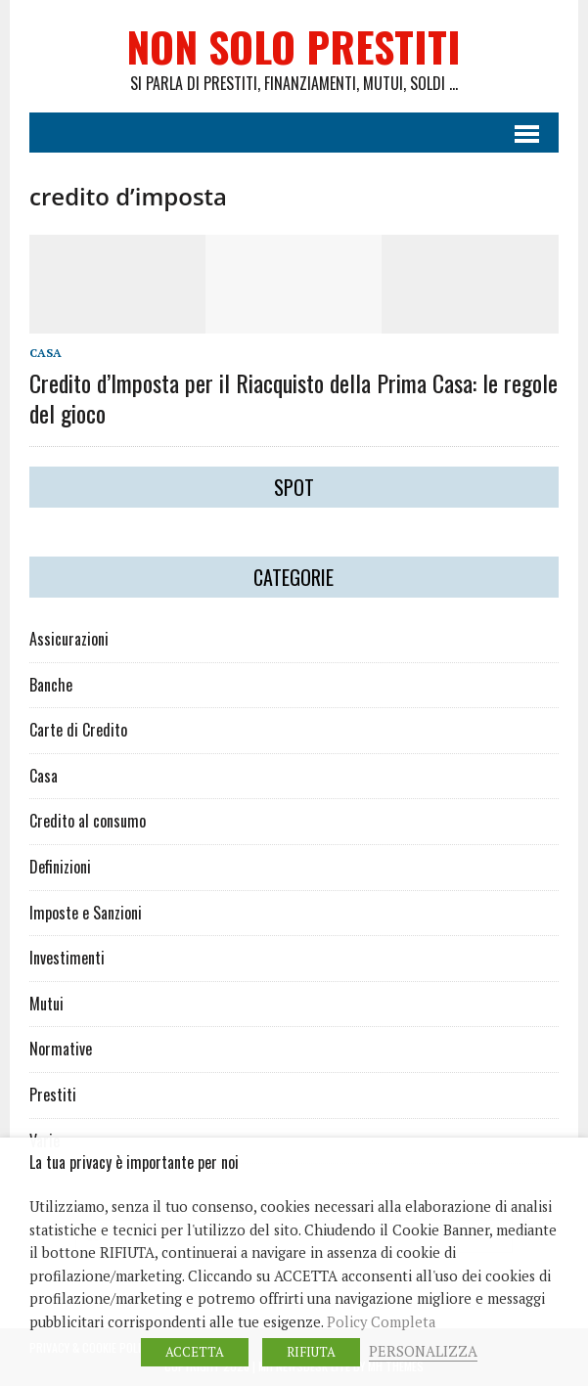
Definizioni (60, 866)
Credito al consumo (87, 820)
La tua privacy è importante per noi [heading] (134, 1162)
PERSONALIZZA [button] (423, 1351)
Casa (45, 352)
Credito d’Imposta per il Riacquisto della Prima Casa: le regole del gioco (293, 397)
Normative (60, 1048)
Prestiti (52, 1094)
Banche (50, 684)
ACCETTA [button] (194, 1352)
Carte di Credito (78, 729)
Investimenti (67, 957)
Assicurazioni (69, 638)
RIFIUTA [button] (311, 1352)
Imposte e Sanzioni (85, 912)
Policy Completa (381, 1322)
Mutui (46, 1003)
